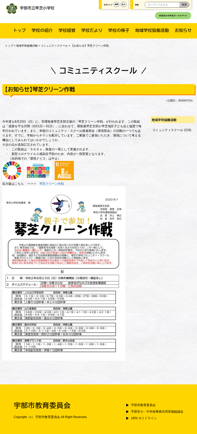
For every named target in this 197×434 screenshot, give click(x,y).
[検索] (184, 4)
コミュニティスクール (54, 45)
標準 (116, 4)
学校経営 (66, 30)
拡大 (123, 4)
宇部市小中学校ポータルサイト (173, 16)
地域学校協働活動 (152, 30)
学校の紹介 (42, 30)
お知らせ (183, 30)
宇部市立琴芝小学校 (30, 8)
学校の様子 (118, 30)
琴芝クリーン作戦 (51, 183)
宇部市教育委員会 (143, 405)
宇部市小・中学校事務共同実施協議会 (157, 411)
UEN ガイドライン (144, 418)
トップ (19, 30)
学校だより (91, 30)
